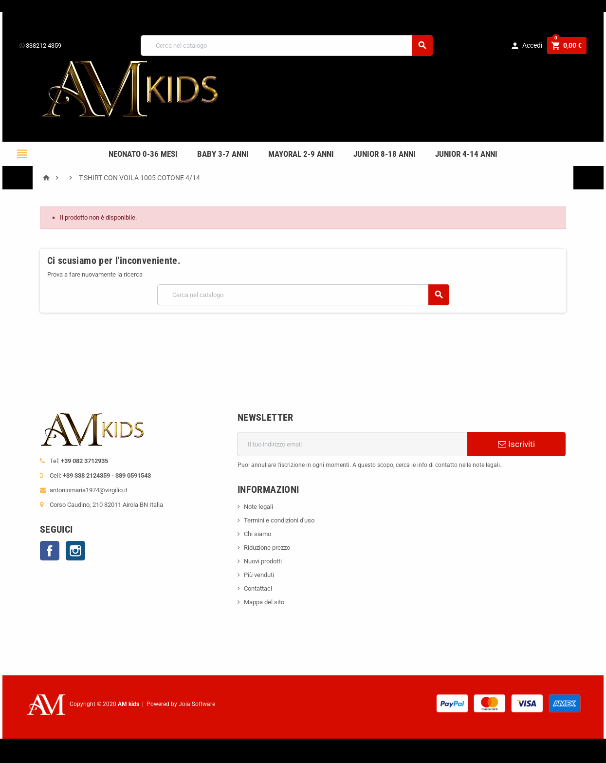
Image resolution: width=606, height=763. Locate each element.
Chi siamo (257, 534)
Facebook (49, 550)
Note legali (258, 506)
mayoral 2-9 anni (301, 154)
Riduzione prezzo (267, 547)
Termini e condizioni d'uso (279, 520)
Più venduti (259, 574)
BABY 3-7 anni (223, 154)
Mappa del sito (264, 602)
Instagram (75, 550)
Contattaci (258, 588)
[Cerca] (287, 45)
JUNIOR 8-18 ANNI (384, 154)
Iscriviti (516, 444)
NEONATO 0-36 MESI (143, 154)
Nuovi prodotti (263, 561)
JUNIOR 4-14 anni (466, 154)
